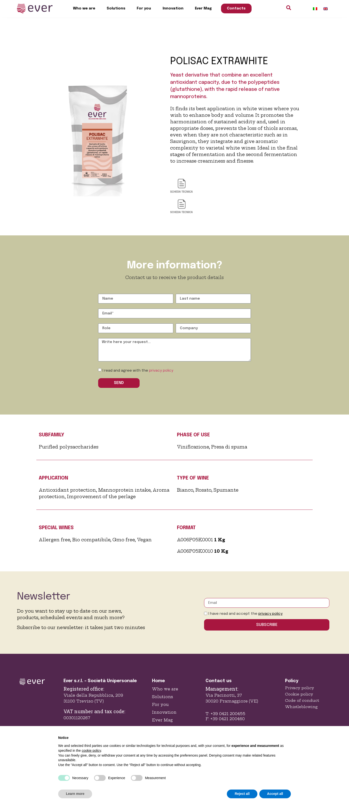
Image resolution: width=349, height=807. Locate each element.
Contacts (236, 8)
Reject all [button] (242, 794)
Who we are (84, 8)
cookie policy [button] (91, 750)
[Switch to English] (325, 8)
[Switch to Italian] (315, 8)
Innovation (173, 8)
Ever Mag (203, 8)
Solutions (116, 8)
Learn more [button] (75, 794)
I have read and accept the (245, 614)
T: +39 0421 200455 (225, 713)
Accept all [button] (275, 794)
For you (144, 8)
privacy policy (161, 371)
